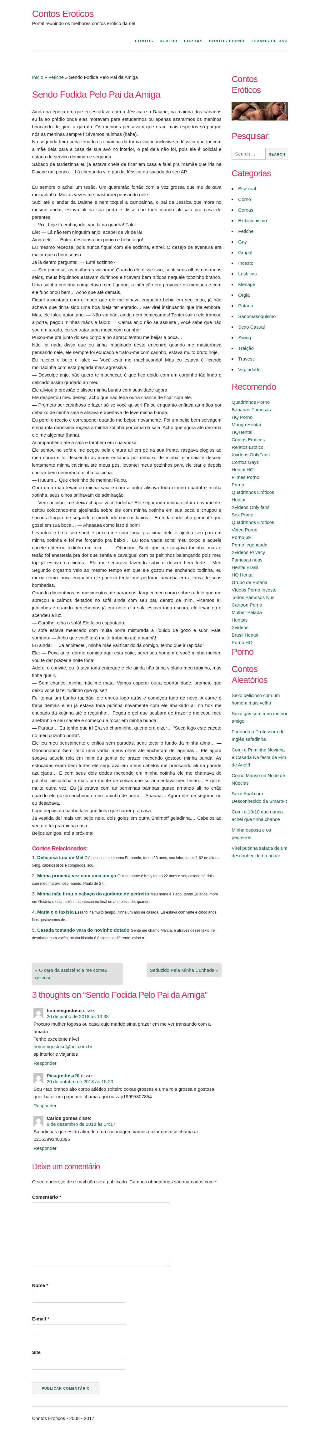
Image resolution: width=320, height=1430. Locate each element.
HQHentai (242, 432)
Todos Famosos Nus (253, 597)
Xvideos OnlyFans (251, 454)
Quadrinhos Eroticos (253, 522)
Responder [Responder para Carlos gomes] (44, 1148)
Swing (244, 337)
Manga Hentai (246, 424)
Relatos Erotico (247, 447)
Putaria (245, 305)
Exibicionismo (252, 220)
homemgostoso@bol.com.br (62, 1046)
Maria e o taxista (55, 912)
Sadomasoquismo (257, 316)
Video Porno (244, 529)
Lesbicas (247, 273)
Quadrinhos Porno (251, 402)
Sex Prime (242, 514)
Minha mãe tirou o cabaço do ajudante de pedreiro (93, 893)
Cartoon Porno (247, 604)
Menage (246, 284)
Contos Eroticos (62, 13)
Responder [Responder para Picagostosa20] (44, 1105)
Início (37, 77)
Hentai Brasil (245, 567)
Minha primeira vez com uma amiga (76, 875)
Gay (242, 241)
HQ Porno (242, 417)
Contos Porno (227, 41)
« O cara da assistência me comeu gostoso (71, 973)
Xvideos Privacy (248, 552)
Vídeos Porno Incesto (254, 589)
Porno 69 (241, 537)
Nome (40, 1285)
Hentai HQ (242, 469)
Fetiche (56, 77)
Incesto (245, 263)
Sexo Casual (251, 327)
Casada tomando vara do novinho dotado (83, 930)
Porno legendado (249, 544)
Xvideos (240, 627)
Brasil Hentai (245, 635)
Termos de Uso (269, 41)
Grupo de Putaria (249, 582)
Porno (238, 484)
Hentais (240, 620)
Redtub (169, 41)
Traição (245, 348)
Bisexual (247, 188)
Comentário (46, 1197)
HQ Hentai (242, 574)
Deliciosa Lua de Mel (60, 857)
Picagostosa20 (63, 1075)
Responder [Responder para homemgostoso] (44, 1063)
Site (36, 1352)
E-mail (40, 1318)
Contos (144, 41)
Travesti (246, 358)
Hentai (238, 499)
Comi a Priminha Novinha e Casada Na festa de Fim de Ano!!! (259, 757)
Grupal (245, 252)
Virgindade (249, 369)
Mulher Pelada (247, 612)
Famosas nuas (247, 559)
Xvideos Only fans (250, 507)
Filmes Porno (245, 477)
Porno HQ (242, 642)
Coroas (193, 41)
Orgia (244, 295)
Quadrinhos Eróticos (253, 492)
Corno (244, 199)
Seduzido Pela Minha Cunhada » (184, 970)
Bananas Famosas (251, 409)
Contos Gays (245, 462)
